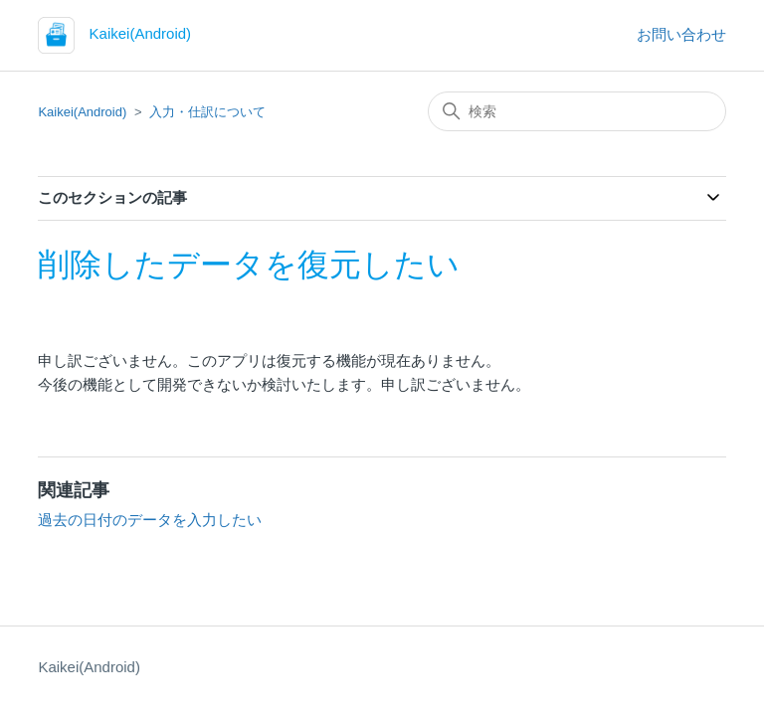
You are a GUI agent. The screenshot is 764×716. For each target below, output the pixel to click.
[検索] (577, 111)
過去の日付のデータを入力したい (150, 519)
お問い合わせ (681, 34)
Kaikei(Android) (82, 111)
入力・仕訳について (207, 111)
